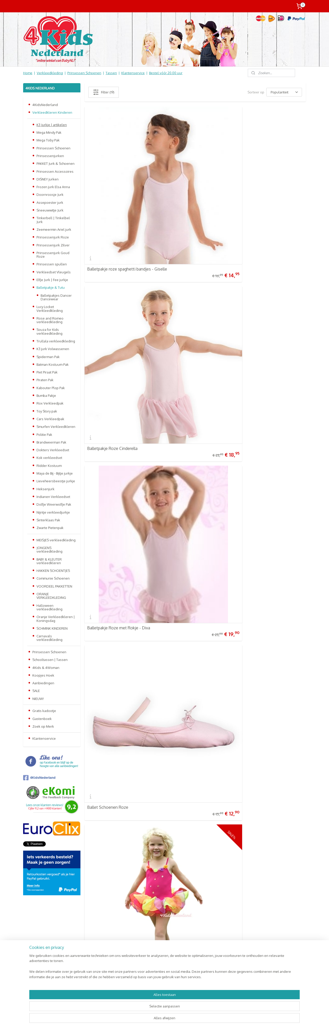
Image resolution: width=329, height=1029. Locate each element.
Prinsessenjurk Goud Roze (52, 254)
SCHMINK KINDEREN (52, 628)
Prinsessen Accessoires (55, 171)
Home (27, 73)
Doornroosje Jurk (49, 195)
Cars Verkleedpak (50, 419)
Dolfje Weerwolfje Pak (53, 504)
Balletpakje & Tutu (50, 287)
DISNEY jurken (47, 179)
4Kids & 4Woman (45, 668)
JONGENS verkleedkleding (49, 549)
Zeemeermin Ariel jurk (53, 229)
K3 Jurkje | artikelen (51, 125)
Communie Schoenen (53, 578)
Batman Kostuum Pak (52, 364)
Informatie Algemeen (41, 936)
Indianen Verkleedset (53, 497)
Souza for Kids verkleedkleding (49, 331)
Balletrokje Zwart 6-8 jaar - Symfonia (262, 553)
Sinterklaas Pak (48, 520)
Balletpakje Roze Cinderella (187, 182)
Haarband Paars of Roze (259, 648)
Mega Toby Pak (48, 140)
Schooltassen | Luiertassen (103, 936)
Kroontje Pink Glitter (181, 554)
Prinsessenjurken (50, 156)
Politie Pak (44, 434)
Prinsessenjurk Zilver (53, 245)
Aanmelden (151, 936)
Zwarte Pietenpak (49, 528)
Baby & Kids (91, 941)
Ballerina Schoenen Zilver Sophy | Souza (268, 367)
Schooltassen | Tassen (50, 660)
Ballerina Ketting (177, 461)
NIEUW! (38, 699)
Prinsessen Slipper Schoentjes (265, 461)
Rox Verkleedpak (49, 403)
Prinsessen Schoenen (84, 73)
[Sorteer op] (284, 92)
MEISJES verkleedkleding (56, 540)
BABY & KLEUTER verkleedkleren (49, 561)
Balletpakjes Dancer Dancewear (56, 297)
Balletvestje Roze (178, 369)
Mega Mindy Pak (48, 132)
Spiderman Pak (48, 357)
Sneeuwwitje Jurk (49, 210)
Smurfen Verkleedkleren (55, 427)
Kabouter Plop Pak (50, 388)
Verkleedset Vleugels (53, 272)
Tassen (111, 73)
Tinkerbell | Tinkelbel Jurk (53, 220)
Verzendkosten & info (42, 920)
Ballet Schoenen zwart (108, 369)
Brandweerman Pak (51, 442)
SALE (36, 691)
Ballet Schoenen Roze (107, 275)
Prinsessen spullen (51, 264)
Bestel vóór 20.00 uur (165, 73)
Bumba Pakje (46, 395)
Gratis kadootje (44, 711)
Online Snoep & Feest (99, 957)
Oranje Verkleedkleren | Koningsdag (55, 618)
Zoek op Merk (43, 726)
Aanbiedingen (43, 683)
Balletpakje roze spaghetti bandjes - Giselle (119, 181)
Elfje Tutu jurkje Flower (183, 275)
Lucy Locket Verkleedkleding (49, 308)
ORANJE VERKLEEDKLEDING (51, 596)
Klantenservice (133, 73)
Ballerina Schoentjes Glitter (187, 648)
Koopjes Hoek (43, 675)
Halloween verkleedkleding (49, 607)
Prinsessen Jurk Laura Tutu (111, 740)
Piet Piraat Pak (47, 372)
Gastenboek (42, 719)
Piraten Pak (44, 380)
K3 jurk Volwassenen (52, 349)
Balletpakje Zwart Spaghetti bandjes (263, 274)
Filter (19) (103, 92)
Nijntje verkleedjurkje (53, 512)
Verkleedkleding (50, 73)
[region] (130, 1010)
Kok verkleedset (49, 458)
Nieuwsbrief (34, 952)
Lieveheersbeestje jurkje (55, 481)
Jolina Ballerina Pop (104, 554)
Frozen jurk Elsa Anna (53, 187)
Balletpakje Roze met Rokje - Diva (268, 182)
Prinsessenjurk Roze (52, 237)
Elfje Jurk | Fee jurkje (52, 280)
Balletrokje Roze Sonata (109, 648)
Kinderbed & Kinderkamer (102, 952)
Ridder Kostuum (49, 466)
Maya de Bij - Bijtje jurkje (54, 473)
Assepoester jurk (49, 202)
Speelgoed (90, 947)
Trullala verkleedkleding (55, 341)
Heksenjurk (45, 489)
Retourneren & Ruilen (42, 931)
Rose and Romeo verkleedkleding (49, 320)
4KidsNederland (45, 105)
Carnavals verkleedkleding (49, 638)
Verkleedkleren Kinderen (52, 112)
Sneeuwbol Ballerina (106, 461)
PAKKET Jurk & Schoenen (55, 163)
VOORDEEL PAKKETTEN (54, 586)
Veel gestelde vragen (42, 925)
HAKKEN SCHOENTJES (53, 571)
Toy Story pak (46, 411)
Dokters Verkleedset (52, 450)
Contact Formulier (40, 957)
